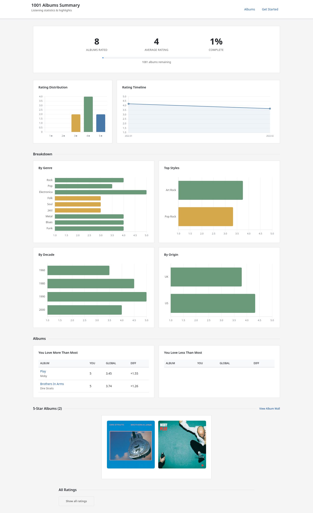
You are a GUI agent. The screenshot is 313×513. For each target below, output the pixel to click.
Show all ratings (76, 501)
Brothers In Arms (52, 384)
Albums (249, 9)
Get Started (270, 9)
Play (43, 371)
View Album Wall (269, 408)
